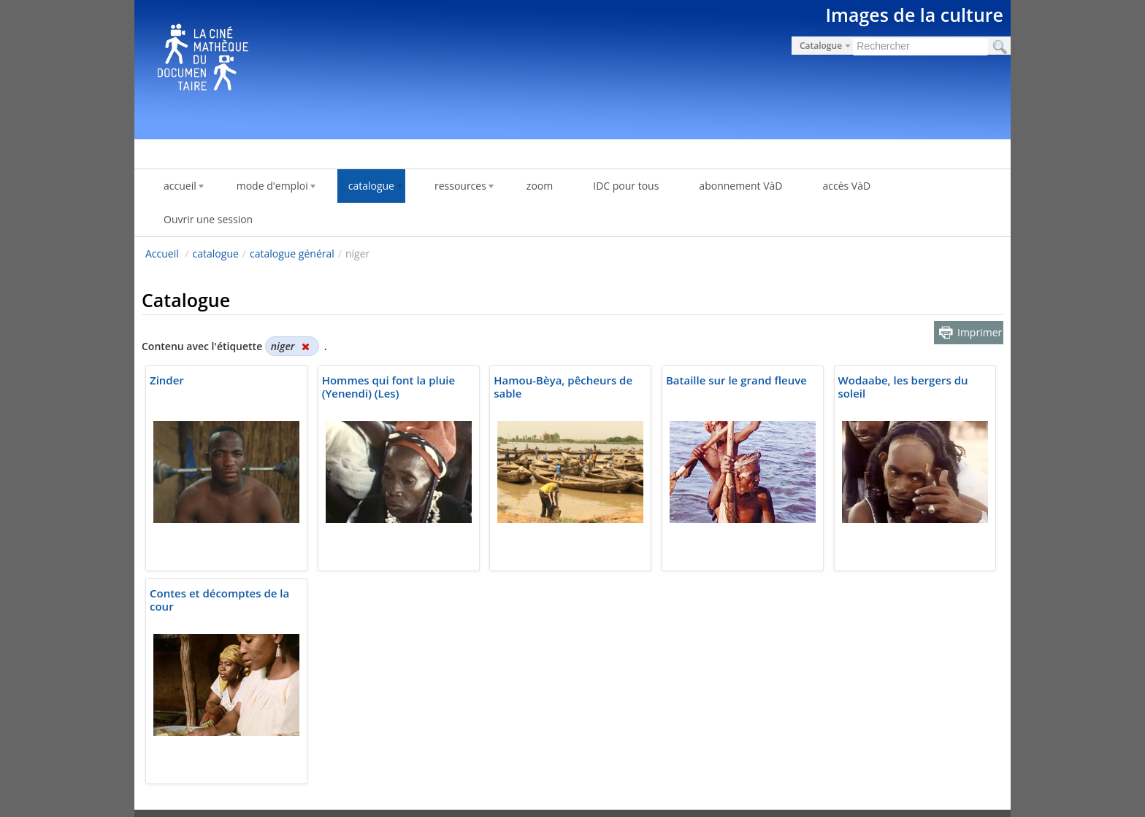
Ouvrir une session (208, 219)
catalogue (216, 253)
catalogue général (292, 253)
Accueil (162, 253)
